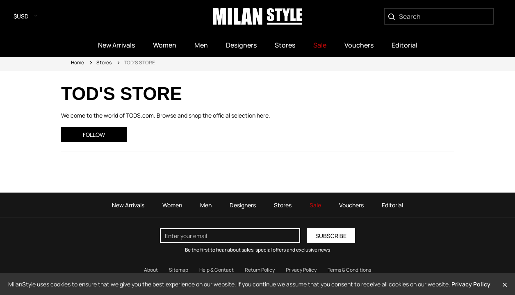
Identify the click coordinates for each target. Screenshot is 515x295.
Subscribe (330, 236)
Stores (104, 62)
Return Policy (260, 269)
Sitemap (178, 269)
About (151, 269)
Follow (94, 134)
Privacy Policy (470, 284)
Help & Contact (216, 269)
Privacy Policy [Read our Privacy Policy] (301, 269)
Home (77, 62)
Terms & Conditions (349, 269)
